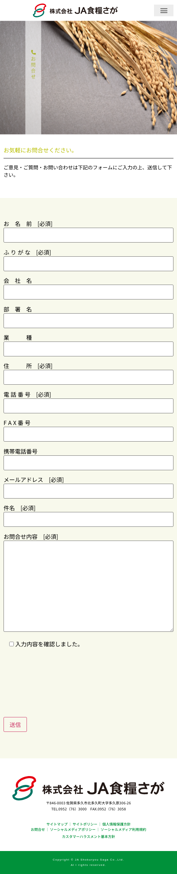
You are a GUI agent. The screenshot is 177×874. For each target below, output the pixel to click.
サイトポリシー (85, 824)
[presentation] (57, 678)
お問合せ (38, 829)
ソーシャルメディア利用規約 (123, 829)
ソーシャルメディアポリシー (73, 829)
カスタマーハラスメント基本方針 (88, 836)
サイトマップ (57, 824)
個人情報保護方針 (116, 824)
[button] (163, 10)
